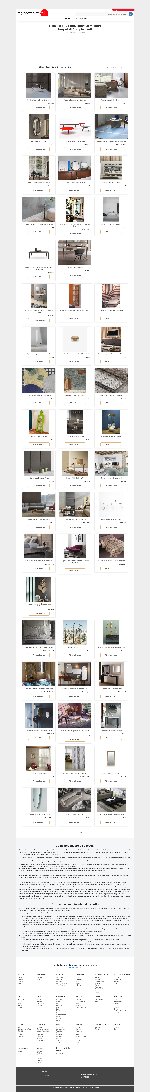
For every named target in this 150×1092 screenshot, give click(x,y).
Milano (58, 1013)
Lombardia (60, 996)
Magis (88, 186)
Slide (52, 440)
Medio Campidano (43, 1031)
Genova (39, 999)
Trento (97, 1029)
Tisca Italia (51, 398)
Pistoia (77, 1040)
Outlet (124, 10)
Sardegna (41, 1024)
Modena (97, 983)
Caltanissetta (60, 1029)
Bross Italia (87, 144)
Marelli (52, 522)
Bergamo (59, 999)
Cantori (88, 440)
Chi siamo (45, 1075)
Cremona (59, 1005)
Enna (58, 1033)
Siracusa (59, 1040)
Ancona (78, 999)
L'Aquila (20, 979)
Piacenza (98, 987)
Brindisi (20, 1031)
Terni (115, 1029)
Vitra (88, 735)
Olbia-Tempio (41, 1040)
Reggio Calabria (61, 983)
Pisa (76, 1038)
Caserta (78, 981)
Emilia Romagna (101, 974)
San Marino (60, 1053)
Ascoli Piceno (80, 1001)
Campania (79, 974)
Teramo (20, 983)
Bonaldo (87, 270)
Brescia (58, 1001)
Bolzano (97, 1027)
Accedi (130, 10)
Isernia (97, 1001)
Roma (20, 1005)
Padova (39, 1053)
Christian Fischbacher (47, 650)
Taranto (20, 1037)
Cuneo (116, 1005)
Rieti (19, 1003)
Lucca (77, 1035)
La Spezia (40, 1003)
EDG (88, 650)
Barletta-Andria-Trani (25, 1029)
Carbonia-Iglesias (43, 1029)
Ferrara (97, 979)
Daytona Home (49, 564)
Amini (124, 227)
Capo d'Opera (86, 692)
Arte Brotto (51, 609)
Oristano (40, 1037)
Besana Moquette (121, 144)
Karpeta (87, 398)
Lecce (20, 1035)
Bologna (97, 977)
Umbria (117, 1024)
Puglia (20, 1024)
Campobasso (99, 999)
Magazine (117, 10)
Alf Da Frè (87, 481)
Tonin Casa (50, 315)
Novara (116, 1007)
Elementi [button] (55, 67)
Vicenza (39, 1062)
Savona (39, 1005)
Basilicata (41, 974)
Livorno (77, 1033)
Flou (52, 227)
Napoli (77, 983)
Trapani (58, 1042)
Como (58, 1003)
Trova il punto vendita (75, 967)
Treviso (39, 1057)
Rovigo (39, 1055)
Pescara (20, 981)
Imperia (39, 1001)
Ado (53, 776)
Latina (20, 1001)
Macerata (78, 1005)
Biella (116, 1003)
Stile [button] (69, 67)
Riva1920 (87, 357)
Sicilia (58, 1024)
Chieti (20, 977)
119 (121, 67)
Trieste (116, 981)
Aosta (20, 1051)
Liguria (39, 996)
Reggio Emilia (99, 989)
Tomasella (123, 398)
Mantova (59, 1011)
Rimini (97, 993)
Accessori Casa (73, 32)
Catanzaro (59, 977)
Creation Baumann (84, 776)
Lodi (57, 1009)
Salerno (78, 985)
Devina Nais (50, 272)
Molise (97, 996)
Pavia (58, 1017)
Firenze (78, 1029)
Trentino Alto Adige (102, 1024)
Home (66, 32)
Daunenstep (122, 564)
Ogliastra (40, 1035)
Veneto (40, 1048)
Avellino (78, 977)
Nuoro (39, 1033)
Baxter (124, 314)
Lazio (20, 996)
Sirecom (87, 103)
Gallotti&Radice (49, 818)
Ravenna (98, 991)
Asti (115, 999)
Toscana (78, 1024)
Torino (116, 1009)
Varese (58, 1020)
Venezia (39, 1059)
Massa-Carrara (80, 1037)
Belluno (39, 1051)
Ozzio (124, 818)
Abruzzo (21, 974)
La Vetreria (87, 314)
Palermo (59, 1037)
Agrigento (59, 1027)
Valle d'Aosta (23, 1048)
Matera (39, 977)
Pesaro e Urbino (81, 1007)
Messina (59, 1035)
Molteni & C (86, 522)
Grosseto (78, 1031)
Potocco (51, 481)
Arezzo (77, 1027)
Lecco (58, 1007)
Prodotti (68, 18)
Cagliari (39, 1027)
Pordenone (117, 979)
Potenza (40, 979)
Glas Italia (51, 103)
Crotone (59, 979)
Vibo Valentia (60, 985)
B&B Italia (123, 186)
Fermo (77, 1003)
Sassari (39, 1038)
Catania (59, 1031)
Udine (116, 983)
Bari (19, 1027)
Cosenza (59, 981)
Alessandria (118, 1001)
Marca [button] (47, 67)
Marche (78, 996)
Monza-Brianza (61, 1015)
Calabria (59, 974)
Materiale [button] (63, 67)
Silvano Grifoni (85, 229)
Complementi (81, 32)
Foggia (20, 1033)
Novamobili (123, 481)
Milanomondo (122, 692)
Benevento (79, 979)
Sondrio (59, 1018)
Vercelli (116, 1013)
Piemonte (118, 996)
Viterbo (20, 1007)
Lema (124, 103)
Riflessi (52, 144)
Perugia (116, 1027)
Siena (77, 1044)
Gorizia (116, 977)
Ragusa (59, 1038)
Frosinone (21, 999)
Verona (39, 1060)
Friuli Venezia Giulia (122, 974)
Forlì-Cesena (99, 981)
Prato (77, 1042)
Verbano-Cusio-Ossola (121, 1011)
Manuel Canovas (49, 186)
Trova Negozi (81, 18)
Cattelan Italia (50, 733)
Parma (97, 985)
